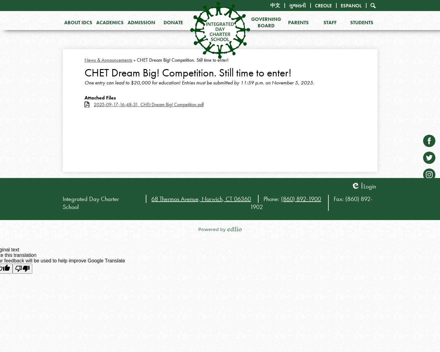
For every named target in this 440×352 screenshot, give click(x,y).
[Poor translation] (22, 269)
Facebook (429, 142)
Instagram (429, 176)
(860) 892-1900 (301, 199)
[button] (78, 22)
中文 (275, 5)
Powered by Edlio (220, 229)
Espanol (351, 5)
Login (363, 186)
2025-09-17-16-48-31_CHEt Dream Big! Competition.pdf (149, 104)
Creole (323, 5)
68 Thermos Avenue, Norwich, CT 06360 (201, 199)
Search (373, 5)
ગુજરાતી (297, 5)
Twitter (429, 159)
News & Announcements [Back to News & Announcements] (108, 60)
